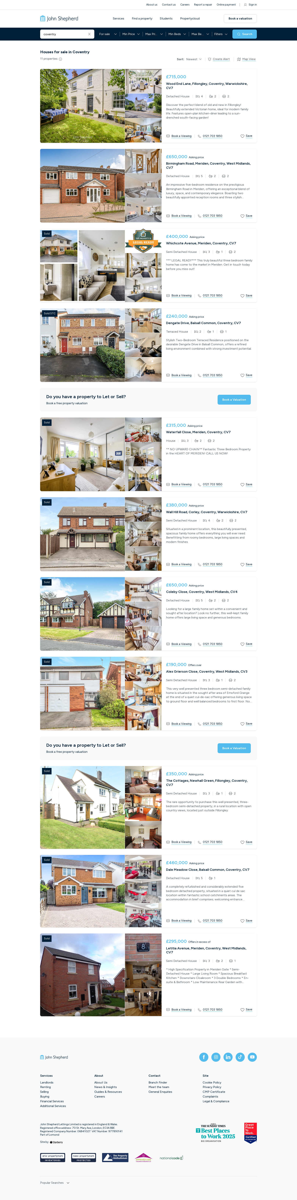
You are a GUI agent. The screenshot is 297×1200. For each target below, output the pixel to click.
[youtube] (252, 1057)
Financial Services (52, 1101)
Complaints (210, 1096)
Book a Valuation (234, 399)
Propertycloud (190, 18)
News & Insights (105, 1087)
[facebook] (203, 1057)
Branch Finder (157, 1082)
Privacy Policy (212, 1087)
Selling (44, 1092)
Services (118, 18)
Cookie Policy (212, 1082)
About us (151, 4)
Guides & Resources (108, 1092)
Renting (45, 1087)
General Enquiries (160, 1092)
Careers (185, 4)
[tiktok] (240, 1057)
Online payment (226, 4)
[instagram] (215, 1057)
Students (166, 18)
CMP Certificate (214, 1092)
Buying (44, 1096)
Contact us (169, 4)
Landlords (46, 1082)
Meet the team (158, 1087)
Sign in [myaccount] (250, 5)
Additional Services (53, 1106)
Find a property (142, 18)
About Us (100, 1082)
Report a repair (203, 4)
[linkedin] (228, 1057)
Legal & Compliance (216, 1101)
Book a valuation (240, 18)
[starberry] (56, 1142)
